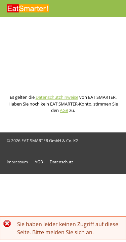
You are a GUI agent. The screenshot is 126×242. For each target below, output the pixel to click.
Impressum (17, 162)
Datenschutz (61, 162)
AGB (64, 110)
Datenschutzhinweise (57, 97)
